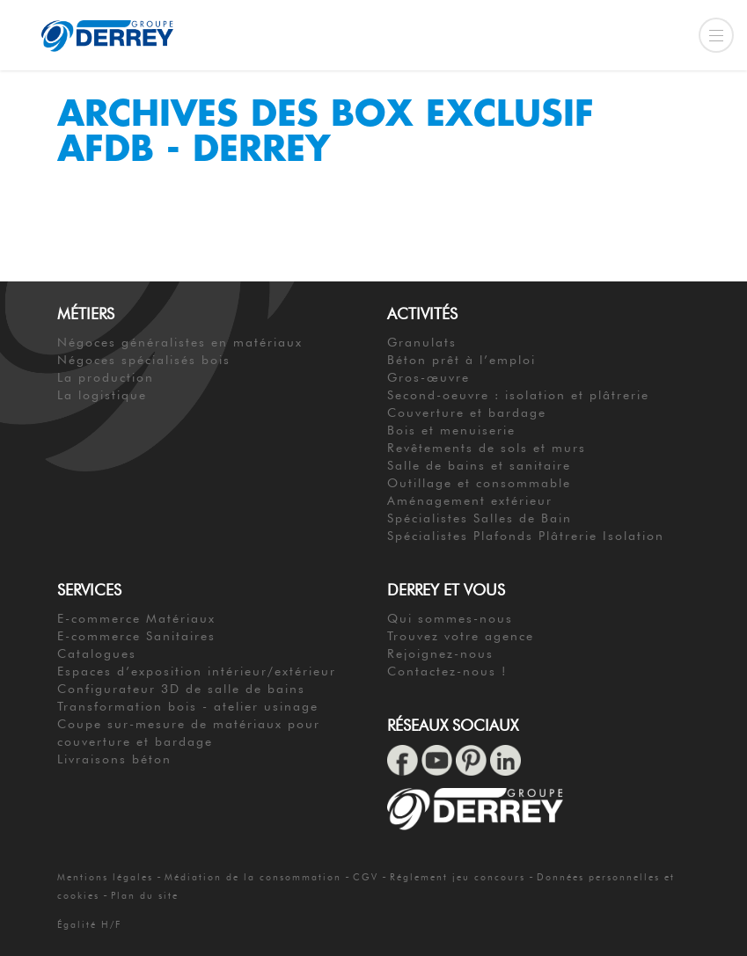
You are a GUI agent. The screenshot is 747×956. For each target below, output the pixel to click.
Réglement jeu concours (457, 877)
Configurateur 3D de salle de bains (181, 689)
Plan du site (145, 895)
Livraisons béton (114, 759)
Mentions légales (105, 877)
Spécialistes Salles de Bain (479, 518)
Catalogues (96, 653)
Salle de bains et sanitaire (479, 465)
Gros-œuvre (428, 377)
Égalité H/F (89, 924)
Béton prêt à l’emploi (461, 360)
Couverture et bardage (466, 412)
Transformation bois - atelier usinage (188, 706)
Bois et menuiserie (451, 430)
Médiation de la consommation (253, 877)
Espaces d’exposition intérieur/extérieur (196, 671)
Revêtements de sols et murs (486, 448)
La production (105, 377)
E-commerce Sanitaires (136, 636)
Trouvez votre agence (460, 636)
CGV (365, 877)
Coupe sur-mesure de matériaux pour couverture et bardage (188, 732)
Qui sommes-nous (450, 618)
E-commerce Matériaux (136, 618)
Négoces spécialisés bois (144, 360)
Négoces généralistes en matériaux (180, 342)
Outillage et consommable (479, 483)
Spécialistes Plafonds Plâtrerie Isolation (525, 536)
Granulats (422, 342)
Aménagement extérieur (470, 500)
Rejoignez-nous (440, 653)
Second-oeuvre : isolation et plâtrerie (518, 395)
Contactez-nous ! (447, 671)
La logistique (102, 395)
